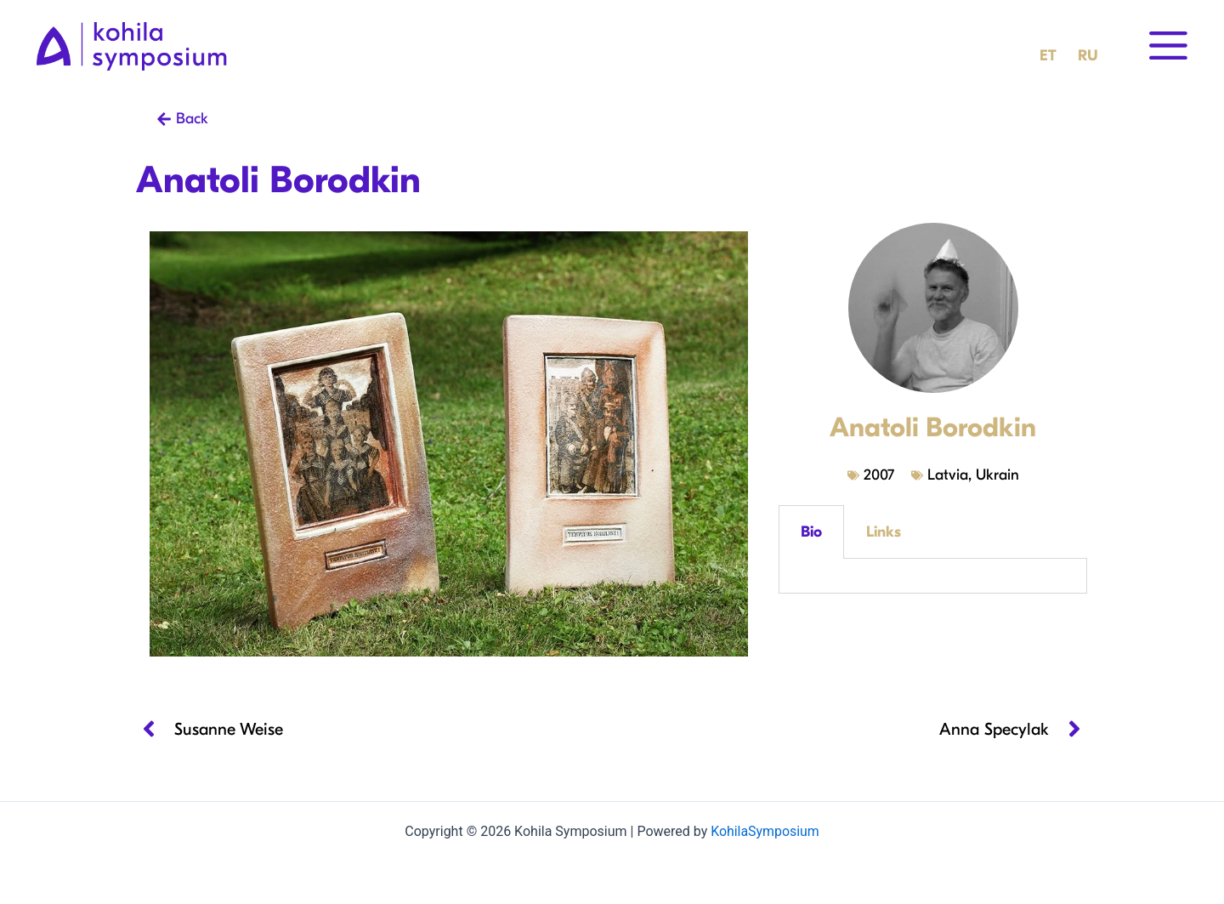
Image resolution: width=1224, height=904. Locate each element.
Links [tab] (883, 532)
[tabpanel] (933, 576)
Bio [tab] (811, 532)
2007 (879, 475)
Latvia (947, 475)
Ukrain (997, 475)
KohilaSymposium (765, 831)
